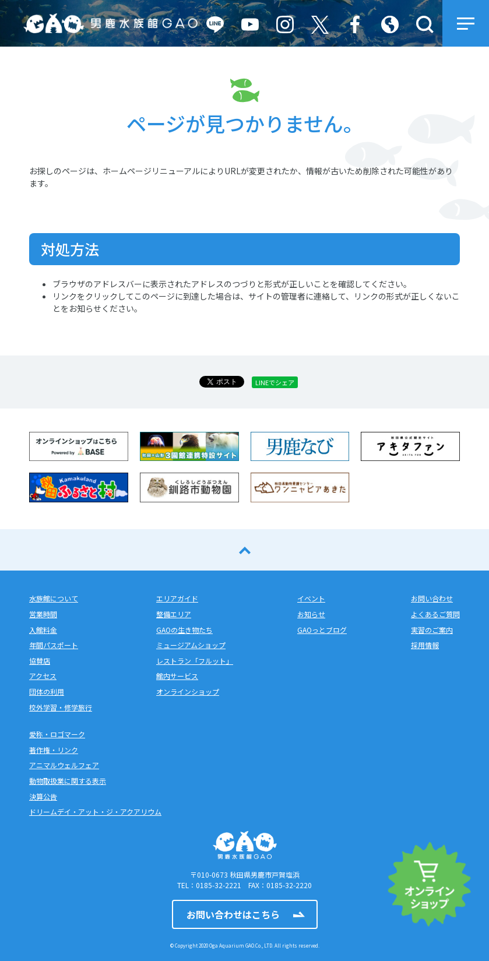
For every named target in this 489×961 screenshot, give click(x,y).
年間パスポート (53, 645)
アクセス (43, 676)
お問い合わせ (432, 598)
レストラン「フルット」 (194, 661)
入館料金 (43, 630)
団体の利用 (46, 691)
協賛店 (39, 661)
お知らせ (311, 614)
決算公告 (43, 796)
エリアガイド (177, 598)
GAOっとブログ (322, 630)
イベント (311, 598)
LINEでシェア (274, 382)
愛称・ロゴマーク (57, 734)
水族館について (53, 598)
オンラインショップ (187, 691)
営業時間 (43, 614)
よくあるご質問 (435, 614)
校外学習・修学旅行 (60, 707)
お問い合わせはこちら (233, 914)
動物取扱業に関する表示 (67, 781)
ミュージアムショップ (191, 645)
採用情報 (425, 645)
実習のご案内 (432, 630)
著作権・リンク (53, 750)
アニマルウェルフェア (64, 765)
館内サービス (177, 676)
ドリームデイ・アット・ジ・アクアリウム (95, 811)
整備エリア (173, 614)
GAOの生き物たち (184, 630)
